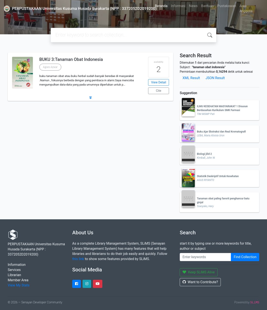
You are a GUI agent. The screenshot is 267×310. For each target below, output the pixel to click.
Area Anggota (245, 8)
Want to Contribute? (200, 282)
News (193, 6)
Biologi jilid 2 (204, 153)
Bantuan (207, 6)
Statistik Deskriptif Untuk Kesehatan (218, 176)
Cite (158, 90)
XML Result (191, 78)
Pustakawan (226, 6)
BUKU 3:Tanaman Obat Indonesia (71, 59)
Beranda (161, 6)
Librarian (14, 275)
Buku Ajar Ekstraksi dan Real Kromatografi (221, 131)
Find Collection (245, 257)
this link (78, 259)
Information (17, 265)
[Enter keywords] (205, 257)
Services (14, 270)
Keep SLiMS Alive (199, 272)
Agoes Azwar (50, 67)
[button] (90, 97)
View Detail (158, 82)
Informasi (178, 6)
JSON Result (215, 78)
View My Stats (18, 285)
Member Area (18, 280)
